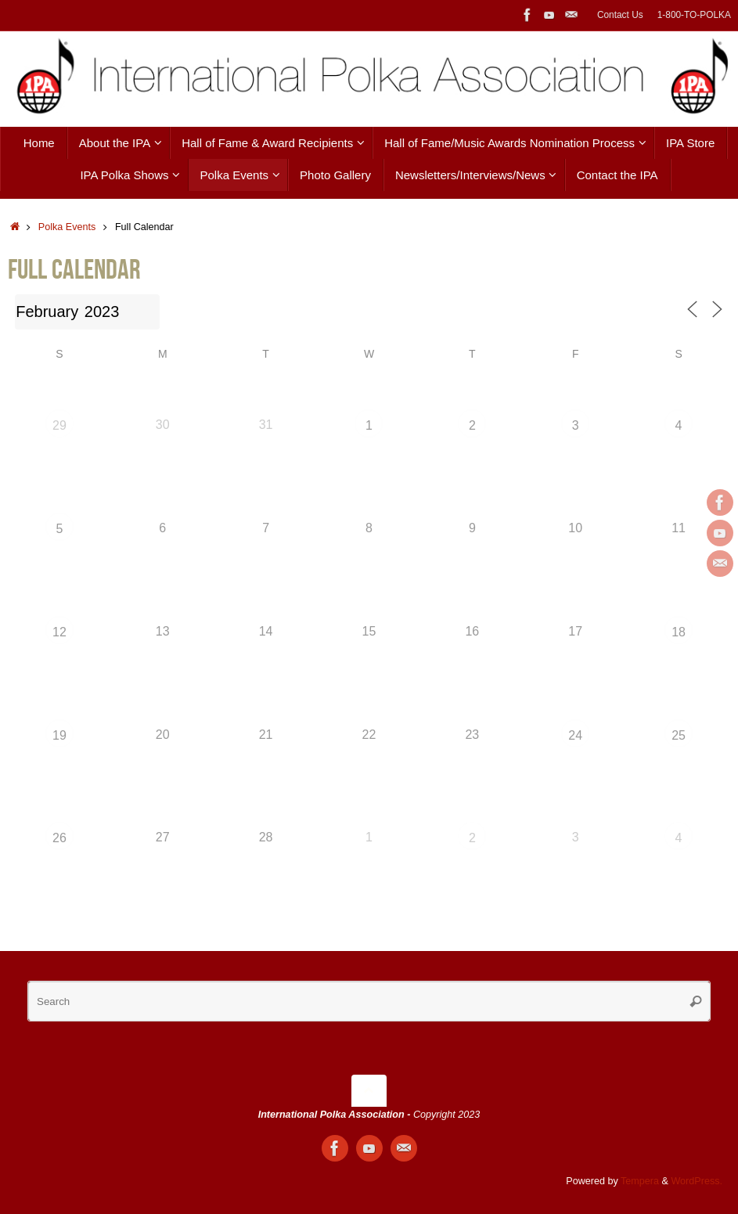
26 (59, 838)
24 (575, 735)
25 (678, 735)
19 (59, 735)
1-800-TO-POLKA (694, 14)
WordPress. (696, 1181)
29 (59, 425)
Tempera (640, 1181)
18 (678, 632)
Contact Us (620, 14)
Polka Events (67, 227)
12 (59, 632)
